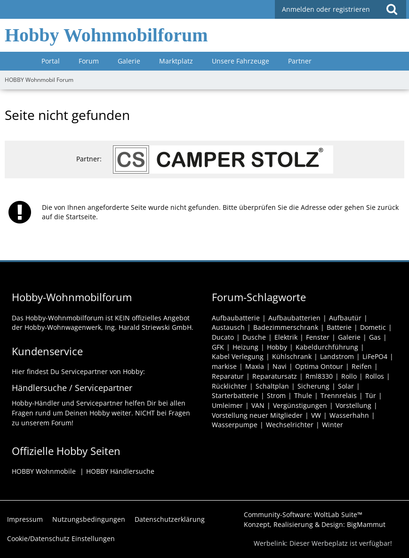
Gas (375, 337)
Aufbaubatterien (294, 317)
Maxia (254, 366)
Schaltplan (272, 386)
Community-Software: (303, 514)
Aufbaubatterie (236, 317)
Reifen (362, 366)
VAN (258, 405)
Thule (303, 395)
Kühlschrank (292, 356)
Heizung (245, 347)
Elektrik (285, 337)
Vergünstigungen (300, 405)
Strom (276, 395)
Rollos (374, 376)
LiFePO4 (374, 356)
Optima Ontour (319, 366)
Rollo (349, 376)
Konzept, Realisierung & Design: (314, 524)
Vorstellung (353, 405)
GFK (218, 347)
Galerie (349, 337)
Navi (280, 366)
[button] (391, 9)
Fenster (317, 337)
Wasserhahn (349, 415)
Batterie (339, 327)
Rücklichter (229, 386)
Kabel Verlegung (238, 356)
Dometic (373, 327)
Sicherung (313, 386)
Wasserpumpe (234, 424)
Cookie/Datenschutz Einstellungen (61, 538)
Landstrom (337, 356)
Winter (332, 424)
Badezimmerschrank (285, 327)
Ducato (223, 337)
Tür (370, 395)
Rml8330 (319, 376)
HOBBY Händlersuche (120, 471)
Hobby (277, 347)
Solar (346, 386)
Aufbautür (345, 317)
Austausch (228, 327)
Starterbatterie (235, 395)
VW (316, 415)
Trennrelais (339, 395)
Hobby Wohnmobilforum (106, 35)
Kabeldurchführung (327, 347)
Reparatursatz (274, 376)
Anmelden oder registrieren (326, 9)
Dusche (254, 337)
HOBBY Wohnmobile (44, 471)
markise (224, 366)
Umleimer (227, 405)
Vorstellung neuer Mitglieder (257, 415)
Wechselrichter (289, 424)
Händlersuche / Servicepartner (72, 387)
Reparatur (228, 376)
